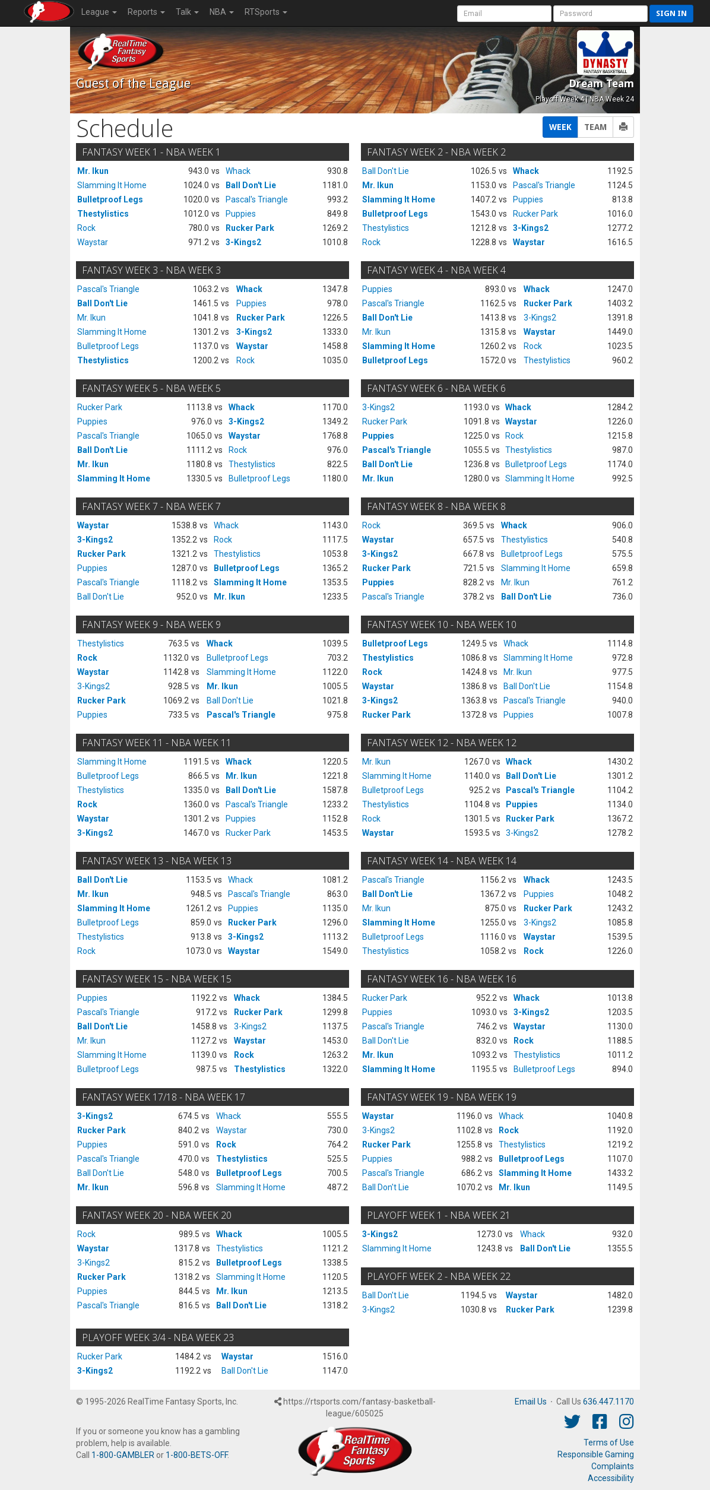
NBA (222, 12)
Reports (146, 12)
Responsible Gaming (595, 1454)
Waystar (92, 242)
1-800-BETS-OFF (196, 1455)
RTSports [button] (266, 12)
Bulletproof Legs (110, 199)
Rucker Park (250, 228)
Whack (238, 171)
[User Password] (600, 13)
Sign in (671, 13)
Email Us (531, 1401)
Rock (86, 228)
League (99, 12)
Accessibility (611, 1478)
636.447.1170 (608, 1401)
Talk (187, 12)
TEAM (595, 127)
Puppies (241, 213)
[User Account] (504, 13)
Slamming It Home (112, 185)
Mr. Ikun (93, 171)
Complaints (612, 1466)
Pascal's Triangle (257, 199)
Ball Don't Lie (251, 185)
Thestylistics (103, 213)
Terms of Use (609, 1442)
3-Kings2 (243, 242)
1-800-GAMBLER (122, 1455)
